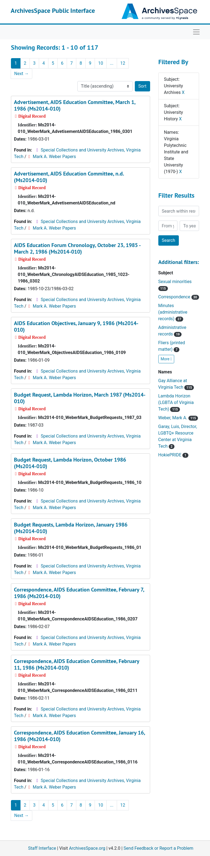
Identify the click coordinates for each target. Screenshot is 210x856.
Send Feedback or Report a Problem (158, 848)
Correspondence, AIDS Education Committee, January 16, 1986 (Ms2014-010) (79, 736)
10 (100, 63)
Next (21, 73)
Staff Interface (42, 848)
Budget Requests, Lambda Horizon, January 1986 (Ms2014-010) (70, 528)
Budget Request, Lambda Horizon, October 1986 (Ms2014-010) (70, 463)
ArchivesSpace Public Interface (53, 10)
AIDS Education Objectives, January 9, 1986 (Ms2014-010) (76, 326)
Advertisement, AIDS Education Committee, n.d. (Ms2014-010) (69, 177)
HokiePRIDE (173, 454)
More (166, 359)
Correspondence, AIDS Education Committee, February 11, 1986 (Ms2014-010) (76, 664)
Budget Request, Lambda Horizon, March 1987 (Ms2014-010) (79, 398)
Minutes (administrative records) (172, 312)
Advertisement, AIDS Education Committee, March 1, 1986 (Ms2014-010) (74, 105)
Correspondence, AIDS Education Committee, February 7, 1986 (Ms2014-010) (79, 593)
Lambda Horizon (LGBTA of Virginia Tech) (176, 402)
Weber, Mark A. (178, 417)
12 (122, 63)
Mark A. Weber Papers (54, 156)
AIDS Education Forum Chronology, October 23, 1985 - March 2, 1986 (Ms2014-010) (77, 248)
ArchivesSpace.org (87, 848)
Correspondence (178, 296)
